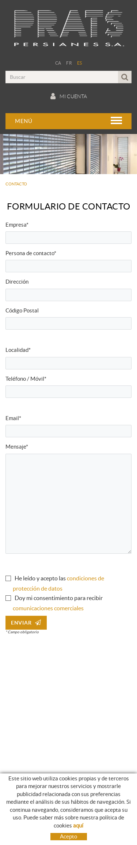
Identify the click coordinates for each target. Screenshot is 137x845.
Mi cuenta (68, 96)
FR (69, 63)
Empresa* (16, 225)
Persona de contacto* (30, 253)
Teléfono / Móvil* (25, 379)
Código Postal (22, 310)
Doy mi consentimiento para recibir (59, 598)
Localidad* (18, 350)
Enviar (26, 622)
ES (79, 63)
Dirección (16, 282)
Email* (13, 418)
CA (58, 63)
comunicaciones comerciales (48, 608)
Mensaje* (16, 446)
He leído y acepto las (40, 578)
